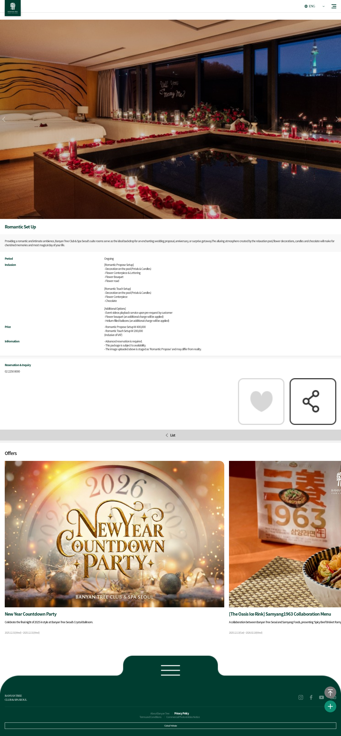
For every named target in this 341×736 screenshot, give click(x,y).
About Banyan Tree (159, 713)
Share (313, 401)
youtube (322, 697)
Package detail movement (114, 549)
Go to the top (330, 692)
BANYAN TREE (12, 9)
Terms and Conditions (150, 717)
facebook (311, 697)
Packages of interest (261, 401)
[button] (337, 119)
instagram (301, 697)
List (170, 435)
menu (334, 6)
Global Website (170, 725)
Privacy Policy (181, 713)
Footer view (170, 669)
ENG (312, 6)
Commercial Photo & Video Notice (183, 717)
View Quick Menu (330, 706)
